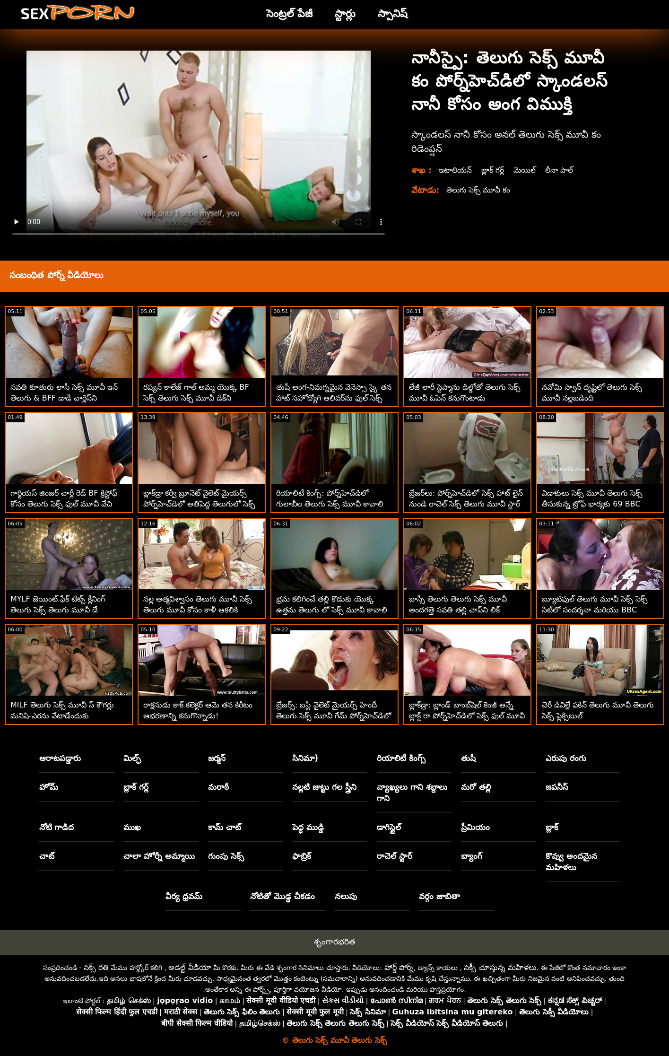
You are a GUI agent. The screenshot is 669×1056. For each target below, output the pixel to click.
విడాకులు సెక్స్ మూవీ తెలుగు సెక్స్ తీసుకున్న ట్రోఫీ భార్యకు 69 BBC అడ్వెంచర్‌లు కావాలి (592, 504)
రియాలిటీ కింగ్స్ (401, 758)
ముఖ (132, 827)
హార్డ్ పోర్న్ (399, 967)
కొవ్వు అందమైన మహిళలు (571, 861)
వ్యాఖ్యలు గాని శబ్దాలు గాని (412, 792)
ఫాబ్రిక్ (301, 856)
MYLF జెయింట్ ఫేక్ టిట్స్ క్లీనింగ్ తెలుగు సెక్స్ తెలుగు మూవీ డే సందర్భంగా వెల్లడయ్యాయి (57, 609)
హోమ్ (48, 787)
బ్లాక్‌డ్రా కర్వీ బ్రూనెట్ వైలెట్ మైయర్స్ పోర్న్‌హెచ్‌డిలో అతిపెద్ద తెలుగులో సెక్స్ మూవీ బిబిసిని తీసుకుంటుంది (199, 504)
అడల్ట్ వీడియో (189, 967)
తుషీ (468, 758)
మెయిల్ (526, 170)
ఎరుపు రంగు (566, 758)
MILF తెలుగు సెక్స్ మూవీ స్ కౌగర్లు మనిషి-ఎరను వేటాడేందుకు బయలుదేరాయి (62, 715)
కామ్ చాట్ (224, 827)
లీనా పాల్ (562, 170)
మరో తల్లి (476, 787)
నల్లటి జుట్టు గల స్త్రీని (324, 787)
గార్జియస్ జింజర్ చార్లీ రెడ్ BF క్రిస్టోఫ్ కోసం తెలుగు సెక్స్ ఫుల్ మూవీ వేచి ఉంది (63, 504)
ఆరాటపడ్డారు (60, 758)
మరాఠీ (218, 787)
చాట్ (46, 856)
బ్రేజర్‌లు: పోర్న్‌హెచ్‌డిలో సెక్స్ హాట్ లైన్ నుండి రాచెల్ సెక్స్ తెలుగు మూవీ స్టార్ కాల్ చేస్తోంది (466, 504)
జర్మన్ (217, 758)
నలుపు (346, 896)
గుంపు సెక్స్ (226, 856)
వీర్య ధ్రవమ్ (183, 896)
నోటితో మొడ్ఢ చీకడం (282, 896)
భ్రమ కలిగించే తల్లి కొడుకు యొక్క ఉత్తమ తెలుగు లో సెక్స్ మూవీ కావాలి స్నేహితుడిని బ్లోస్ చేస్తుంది (331, 609)
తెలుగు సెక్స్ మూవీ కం (479, 189)
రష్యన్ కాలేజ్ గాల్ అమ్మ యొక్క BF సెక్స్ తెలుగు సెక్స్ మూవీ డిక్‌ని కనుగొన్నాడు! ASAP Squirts (196, 398)
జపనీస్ (557, 787)
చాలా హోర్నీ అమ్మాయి (159, 856)
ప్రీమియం (475, 827)
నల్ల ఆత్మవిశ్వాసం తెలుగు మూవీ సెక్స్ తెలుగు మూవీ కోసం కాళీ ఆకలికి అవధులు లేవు (197, 609)
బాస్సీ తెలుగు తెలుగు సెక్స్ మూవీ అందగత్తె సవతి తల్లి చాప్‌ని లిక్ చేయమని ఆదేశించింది (458, 609)
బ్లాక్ (552, 827)
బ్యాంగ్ (471, 856)
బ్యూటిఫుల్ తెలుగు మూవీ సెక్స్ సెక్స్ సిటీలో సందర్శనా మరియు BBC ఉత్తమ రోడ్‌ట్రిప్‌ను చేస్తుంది (595, 609)
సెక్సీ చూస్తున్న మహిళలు (500, 967)
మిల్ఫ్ (132, 758)
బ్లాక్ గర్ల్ (493, 170)
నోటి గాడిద (56, 827)
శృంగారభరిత (334, 941)
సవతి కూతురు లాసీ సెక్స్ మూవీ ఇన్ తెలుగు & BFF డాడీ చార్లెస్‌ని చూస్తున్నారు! (64, 398)
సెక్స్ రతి (96, 967)
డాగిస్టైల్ (389, 827)
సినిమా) (305, 758)
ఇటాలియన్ (456, 170)
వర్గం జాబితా (439, 896)
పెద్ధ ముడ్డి (308, 827)
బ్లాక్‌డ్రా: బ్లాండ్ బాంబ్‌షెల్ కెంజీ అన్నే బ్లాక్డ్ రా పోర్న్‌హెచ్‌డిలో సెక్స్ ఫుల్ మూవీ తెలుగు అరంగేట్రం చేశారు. (467, 715)
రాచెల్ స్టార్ (394, 856)
